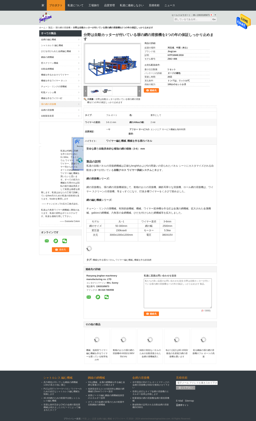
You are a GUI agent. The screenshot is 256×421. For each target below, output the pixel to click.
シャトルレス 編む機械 (52, 45)
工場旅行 (94, 5)
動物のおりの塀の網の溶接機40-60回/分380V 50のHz (123, 353)
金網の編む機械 (48, 39)
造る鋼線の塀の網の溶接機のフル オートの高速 (203, 353)
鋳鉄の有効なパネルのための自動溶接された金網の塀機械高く (150, 353)
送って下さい (186, 387)
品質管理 (109, 5)
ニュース (169, 5)
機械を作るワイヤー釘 (51, 98)
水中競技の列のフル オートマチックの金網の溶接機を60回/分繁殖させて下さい (151, 385)
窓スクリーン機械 (49, 63)
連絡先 (153, 90)
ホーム (42, 27)
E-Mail (179, 400)
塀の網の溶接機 (62, 27)
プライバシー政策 (72, 418)
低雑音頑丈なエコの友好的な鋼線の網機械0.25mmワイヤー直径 (106, 390)
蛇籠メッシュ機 (48, 92)
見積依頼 (154, 5)
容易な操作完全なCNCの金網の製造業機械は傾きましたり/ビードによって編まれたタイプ (62, 407)
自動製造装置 (47, 116)
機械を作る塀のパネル (103, 260)
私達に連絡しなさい (132, 5)
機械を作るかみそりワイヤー (55, 75)
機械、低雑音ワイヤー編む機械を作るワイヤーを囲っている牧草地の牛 (97, 355)
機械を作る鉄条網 (142, 260)
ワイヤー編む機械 (124, 260)
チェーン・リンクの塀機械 (54, 86)
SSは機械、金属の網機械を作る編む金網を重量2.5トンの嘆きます (106, 383)
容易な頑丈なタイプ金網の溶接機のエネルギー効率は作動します (150, 392)
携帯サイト (182, 405)
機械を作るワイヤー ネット (54, 80)
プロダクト (56, 5)
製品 (50, 27)
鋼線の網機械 (47, 57)
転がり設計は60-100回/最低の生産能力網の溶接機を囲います (177, 353)
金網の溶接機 (47, 110)
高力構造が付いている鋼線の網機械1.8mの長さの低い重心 (61, 383)
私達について (76, 5)
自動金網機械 (47, 69)
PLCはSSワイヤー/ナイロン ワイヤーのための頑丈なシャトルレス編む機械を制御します (63, 391)
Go (214, 19)
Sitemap (189, 400)
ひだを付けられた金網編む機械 (56, 51)
